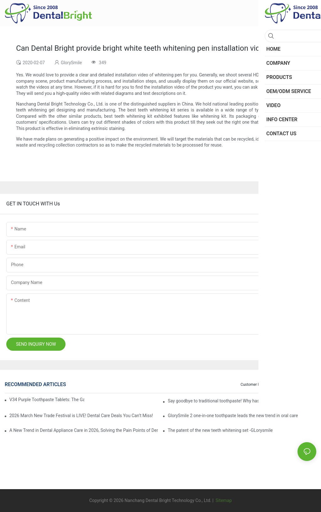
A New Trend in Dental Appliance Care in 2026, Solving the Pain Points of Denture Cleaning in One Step (83, 430)
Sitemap (223, 500)
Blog (284, 384)
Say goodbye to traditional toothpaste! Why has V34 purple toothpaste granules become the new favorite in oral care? (242, 400)
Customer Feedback (257, 384)
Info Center (304, 384)
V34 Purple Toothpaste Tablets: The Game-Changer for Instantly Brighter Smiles (46, 399)
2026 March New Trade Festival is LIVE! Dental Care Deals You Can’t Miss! (81, 415)
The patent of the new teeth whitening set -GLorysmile (220, 430)
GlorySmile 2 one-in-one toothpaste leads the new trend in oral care (233, 415)
